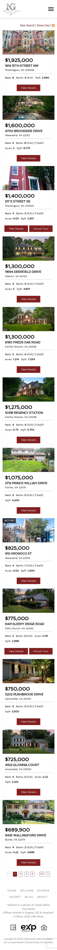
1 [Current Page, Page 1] (15, 873)
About (42, 896)
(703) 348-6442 (34, 916)
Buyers (43, 890)
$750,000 (17, 689)
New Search (27, 25)
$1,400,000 (20, 196)
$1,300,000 (19, 266)
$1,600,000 (20, 125)
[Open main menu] (51, 9)
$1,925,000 (19, 60)
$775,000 (17, 618)
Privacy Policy (32, 942)
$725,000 (17, 759)
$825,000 (17, 548)
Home (11, 890)
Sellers (27, 890)
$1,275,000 (18, 407)
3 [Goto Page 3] (26, 873)
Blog (29, 896)
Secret (15, 896)
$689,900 (17, 830)
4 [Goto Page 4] (32, 873)
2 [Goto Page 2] (21, 873)
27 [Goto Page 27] (41, 873)
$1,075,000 (19, 477)
